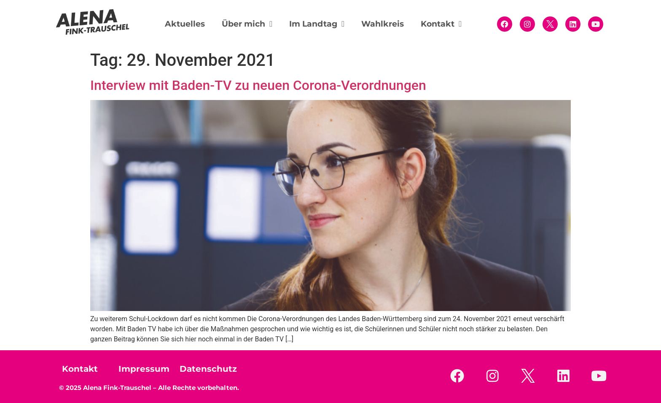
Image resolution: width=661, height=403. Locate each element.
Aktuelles (185, 24)
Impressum (143, 369)
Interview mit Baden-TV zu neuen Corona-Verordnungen (258, 85)
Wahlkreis (382, 24)
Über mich (247, 24)
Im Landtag (316, 24)
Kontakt (441, 24)
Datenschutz (208, 369)
